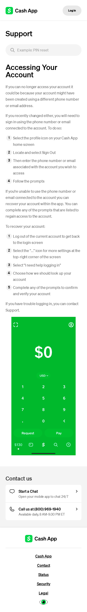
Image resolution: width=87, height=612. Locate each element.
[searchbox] (43, 50)
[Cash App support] (24, 11)
